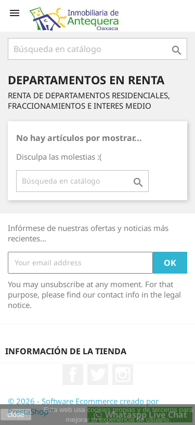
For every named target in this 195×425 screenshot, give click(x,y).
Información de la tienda (65, 351)
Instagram (122, 374)
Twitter (97, 374)
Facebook (72, 374)
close (15, 414)
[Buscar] (97, 49)
